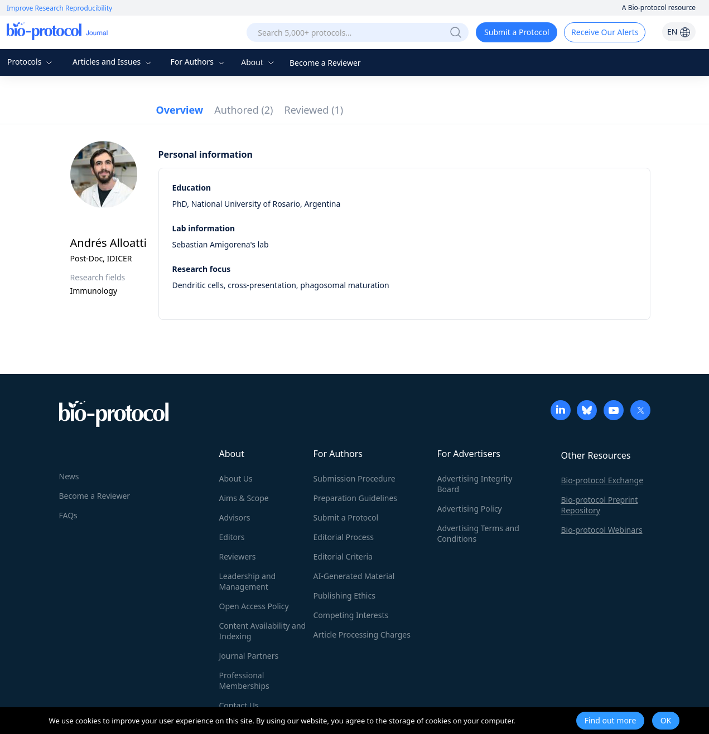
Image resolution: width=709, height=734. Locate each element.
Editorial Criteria (343, 556)
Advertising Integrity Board (475, 483)
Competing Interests (351, 615)
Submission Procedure (354, 478)
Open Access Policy (254, 606)
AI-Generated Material (354, 576)
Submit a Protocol (516, 32)
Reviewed (314, 109)
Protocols (31, 61)
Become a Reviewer (325, 62)
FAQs (68, 515)
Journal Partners (249, 655)
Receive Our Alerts (604, 32)
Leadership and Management (247, 581)
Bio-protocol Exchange (602, 480)
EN (679, 31)
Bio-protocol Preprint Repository (599, 505)
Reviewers (237, 556)
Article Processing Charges (362, 634)
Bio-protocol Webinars (602, 529)
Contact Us (239, 705)
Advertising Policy (469, 508)
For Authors (198, 61)
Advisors (234, 517)
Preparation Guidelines (355, 498)
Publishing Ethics (344, 595)
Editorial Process (343, 537)
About (258, 62)
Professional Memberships (244, 680)
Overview (180, 109)
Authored (243, 109)
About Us (236, 478)
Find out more (610, 720)
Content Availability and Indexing (262, 630)
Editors (232, 537)
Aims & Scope (244, 498)
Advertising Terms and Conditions (478, 533)
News (69, 476)
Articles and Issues (113, 61)
